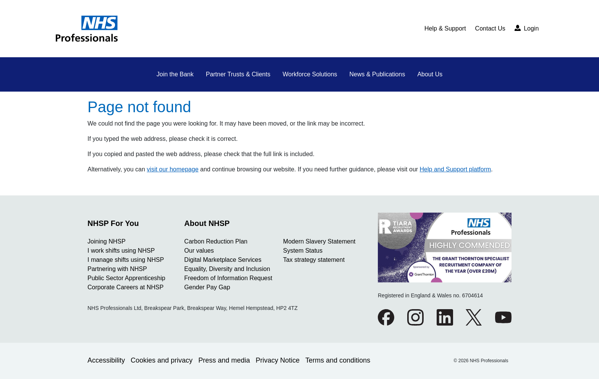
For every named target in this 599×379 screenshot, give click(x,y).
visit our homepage (172, 169)
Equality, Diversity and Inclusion (227, 269)
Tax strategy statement (314, 259)
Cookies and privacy (162, 360)
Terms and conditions (337, 360)
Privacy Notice (278, 360)
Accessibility (106, 360)
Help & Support (445, 28)
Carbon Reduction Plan (215, 241)
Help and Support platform (455, 169)
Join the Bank (175, 74)
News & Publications (377, 74)
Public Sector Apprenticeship (126, 278)
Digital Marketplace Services (222, 259)
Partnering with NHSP (117, 269)
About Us (429, 74)
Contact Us (490, 28)
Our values (199, 250)
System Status (302, 250)
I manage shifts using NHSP (125, 259)
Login (527, 28)
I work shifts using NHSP (121, 250)
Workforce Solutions (310, 74)
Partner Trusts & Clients (238, 74)
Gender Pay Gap (207, 287)
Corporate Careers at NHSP (125, 287)
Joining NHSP (106, 241)
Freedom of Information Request (228, 278)
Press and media (224, 360)
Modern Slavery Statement (319, 241)
